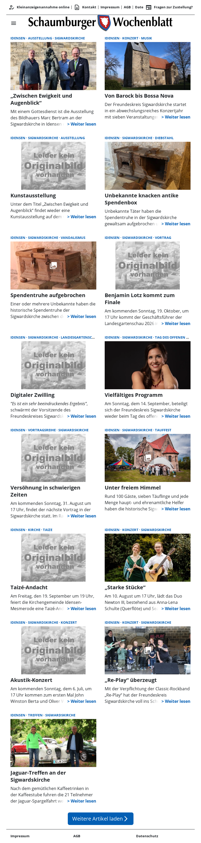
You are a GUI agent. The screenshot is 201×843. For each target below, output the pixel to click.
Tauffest (163, 430)
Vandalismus (73, 237)
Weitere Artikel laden (100, 818)
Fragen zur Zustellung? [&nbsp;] (169, 7)
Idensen (18, 38)
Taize (47, 529)
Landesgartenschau (80, 337)
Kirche (34, 529)
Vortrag (163, 237)
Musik (146, 38)
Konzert (130, 38)
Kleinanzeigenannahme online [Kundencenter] (39, 7)
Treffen (35, 715)
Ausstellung (40, 38)
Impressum (110, 7)
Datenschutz (147, 836)
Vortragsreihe (42, 430)
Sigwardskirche (70, 38)
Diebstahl (164, 137)
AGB (127, 7)
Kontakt (85, 7)
